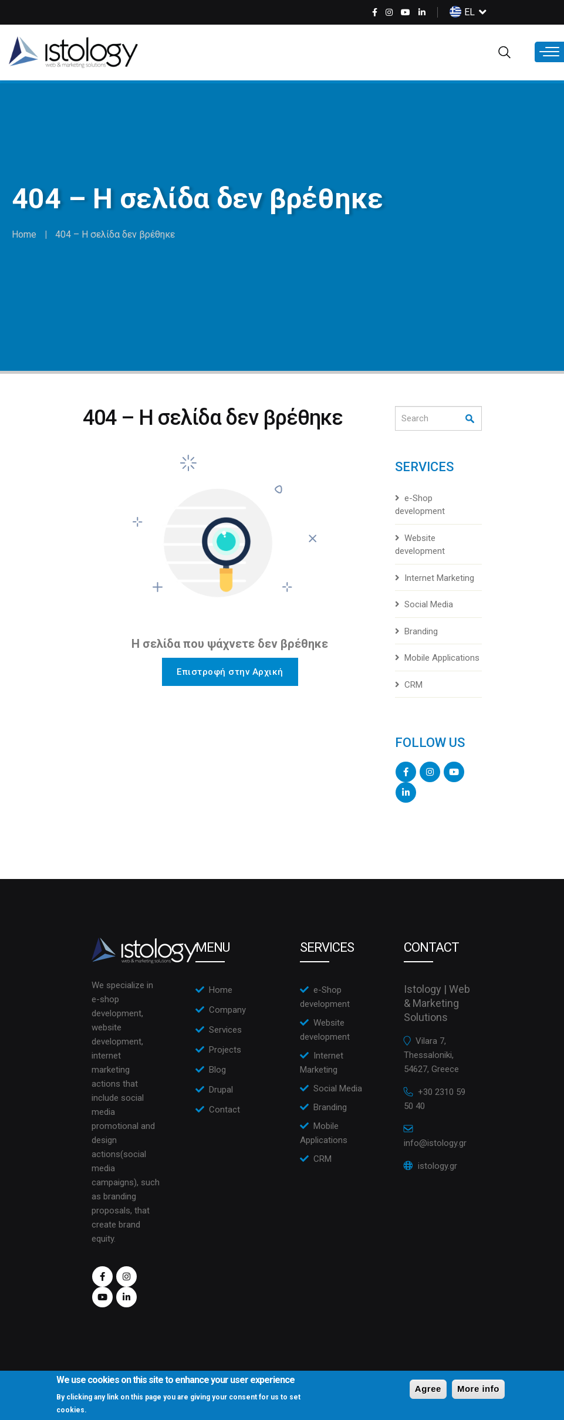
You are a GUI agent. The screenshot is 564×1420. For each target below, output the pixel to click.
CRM (413, 684)
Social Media (428, 604)
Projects (225, 1049)
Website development (420, 545)
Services (225, 1030)
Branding (421, 631)
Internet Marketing (439, 578)
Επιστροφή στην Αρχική (230, 672)
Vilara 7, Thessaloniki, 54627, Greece (431, 1055)
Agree (428, 1390)
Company (227, 1010)
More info (478, 1390)
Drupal (221, 1089)
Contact (224, 1109)
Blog (217, 1069)
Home (24, 234)
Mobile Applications (441, 657)
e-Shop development (420, 505)
